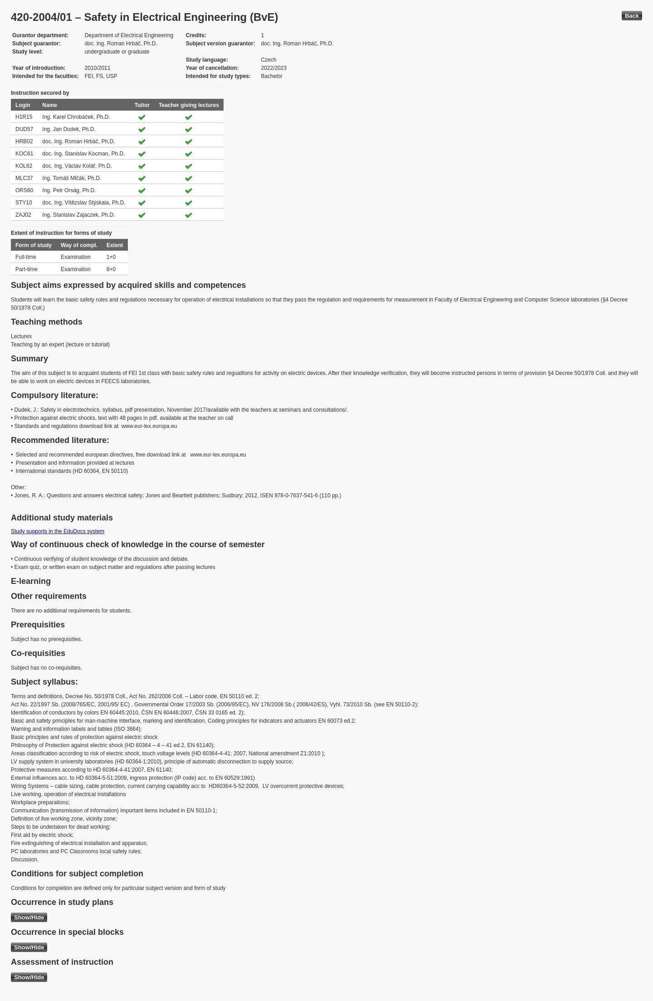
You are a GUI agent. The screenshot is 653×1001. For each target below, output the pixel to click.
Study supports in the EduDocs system (57, 531)
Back (632, 15)
